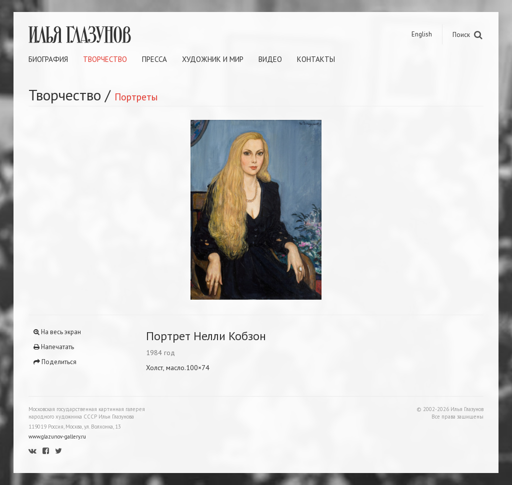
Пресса (154, 59)
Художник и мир (213, 59)
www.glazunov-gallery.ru (57, 436)
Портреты (136, 96)
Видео (270, 59)
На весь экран (57, 332)
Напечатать (54, 347)
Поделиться (55, 362)
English (422, 34)
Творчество (105, 59)
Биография (48, 59)
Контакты (316, 59)
